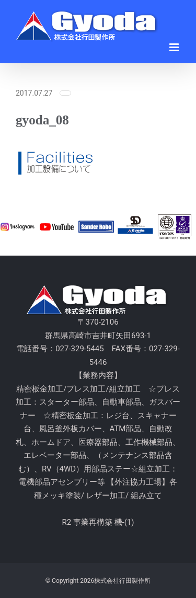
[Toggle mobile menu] (174, 47)
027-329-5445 (79, 348)
